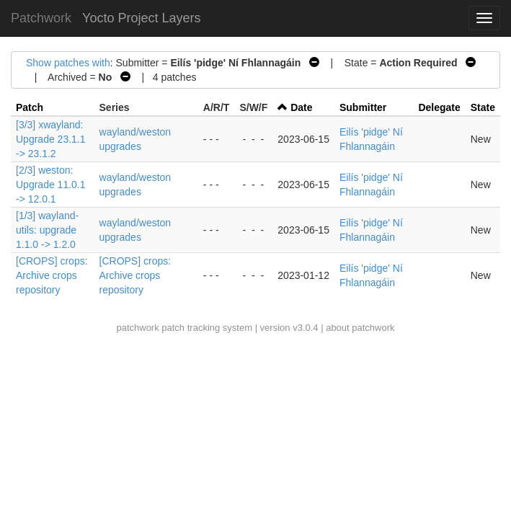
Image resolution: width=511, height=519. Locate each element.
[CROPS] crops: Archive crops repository (52, 275)
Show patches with (68, 62)
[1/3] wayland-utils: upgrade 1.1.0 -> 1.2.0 (47, 230)
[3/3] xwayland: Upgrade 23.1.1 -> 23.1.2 (51, 139)
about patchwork (360, 327)
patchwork (137, 327)
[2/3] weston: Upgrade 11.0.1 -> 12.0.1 (51, 184)
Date (301, 107)
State (483, 107)
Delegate (439, 107)
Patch (29, 107)
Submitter (362, 107)
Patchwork (41, 18)
